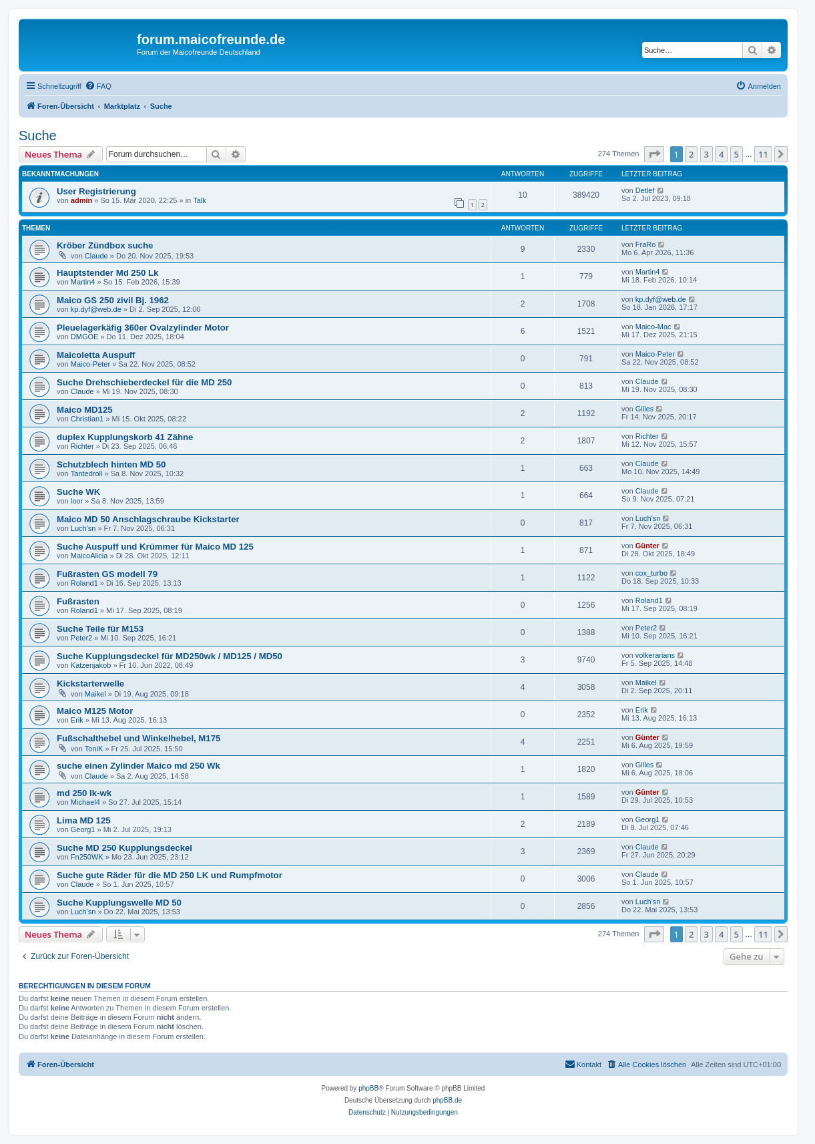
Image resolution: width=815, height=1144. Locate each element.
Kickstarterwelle (90, 684)
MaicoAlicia (89, 556)
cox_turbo (651, 573)
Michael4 (85, 802)
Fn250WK (87, 857)
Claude (96, 256)
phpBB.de (447, 1100)
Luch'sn (83, 528)
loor (77, 501)
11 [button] (763, 154)
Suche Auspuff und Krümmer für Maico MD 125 (155, 547)
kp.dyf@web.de (96, 309)
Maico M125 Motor (95, 711)
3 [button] (706, 154)
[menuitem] (98, 86)
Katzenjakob (91, 665)
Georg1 (83, 829)
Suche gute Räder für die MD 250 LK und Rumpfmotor (169, 875)
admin (81, 200)
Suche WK (78, 492)
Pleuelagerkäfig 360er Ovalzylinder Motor (143, 328)
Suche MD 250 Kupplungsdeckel (124, 848)
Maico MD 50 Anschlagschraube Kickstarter (148, 519)
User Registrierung (96, 191)
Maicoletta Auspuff (96, 355)
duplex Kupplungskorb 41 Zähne (125, 437)
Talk (199, 200)
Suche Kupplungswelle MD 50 (119, 903)
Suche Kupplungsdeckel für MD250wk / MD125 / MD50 (169, 656)
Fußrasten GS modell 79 (107, 574)
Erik (77, 720)
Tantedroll (87, 473)
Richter (82, 446)
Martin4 (83, 282)
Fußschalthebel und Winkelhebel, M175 (138, 738)
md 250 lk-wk (84, 793)
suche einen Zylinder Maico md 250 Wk (138, 766)
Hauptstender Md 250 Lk (107, 273)
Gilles (644, 409)
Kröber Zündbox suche (105, 245)
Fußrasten (78, 601)
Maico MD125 (85, 410)
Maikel (95, 694)
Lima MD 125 (84, 820)
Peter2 (81, 638)
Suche (38, 135)
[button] (654, 154)
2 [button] (691, 154)
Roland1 (84, 583)
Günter (647, 546)
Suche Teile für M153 (100, 629)
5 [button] (736, 154)
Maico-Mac (653, 327)
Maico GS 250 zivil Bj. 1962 (113, 300)
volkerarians (655, 655)
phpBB (368, 1088)
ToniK (94, 749)
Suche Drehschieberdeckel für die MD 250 (144, 382)
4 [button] (721, 154)
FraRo (645, 244)
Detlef (645, 190)
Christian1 (87, 419)
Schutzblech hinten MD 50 (111, 464)
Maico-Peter (90, 364)
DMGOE (85, 337)
